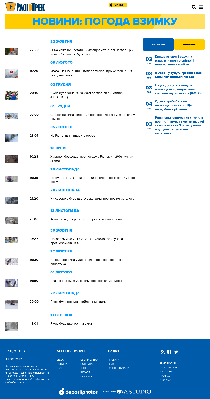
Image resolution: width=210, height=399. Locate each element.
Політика (86, 363)
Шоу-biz (85, 372)
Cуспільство (89, 359)
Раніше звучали (118, 368)
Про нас (165, 375)
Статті (60, 368)
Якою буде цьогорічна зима (71, 324)
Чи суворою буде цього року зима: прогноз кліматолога (92, 199)
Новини (62, 363)
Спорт (84, 368)
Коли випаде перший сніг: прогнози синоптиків (86, 219)
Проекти (113, 359)
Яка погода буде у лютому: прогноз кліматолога (86, 281)
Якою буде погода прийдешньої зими (78, 302)
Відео (60, 359)
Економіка (87, 376)
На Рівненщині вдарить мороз (72, 136)
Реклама (165, 379)
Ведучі (112, 363)
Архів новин (168, 363)
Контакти (166, 371)
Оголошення (168, 367)
